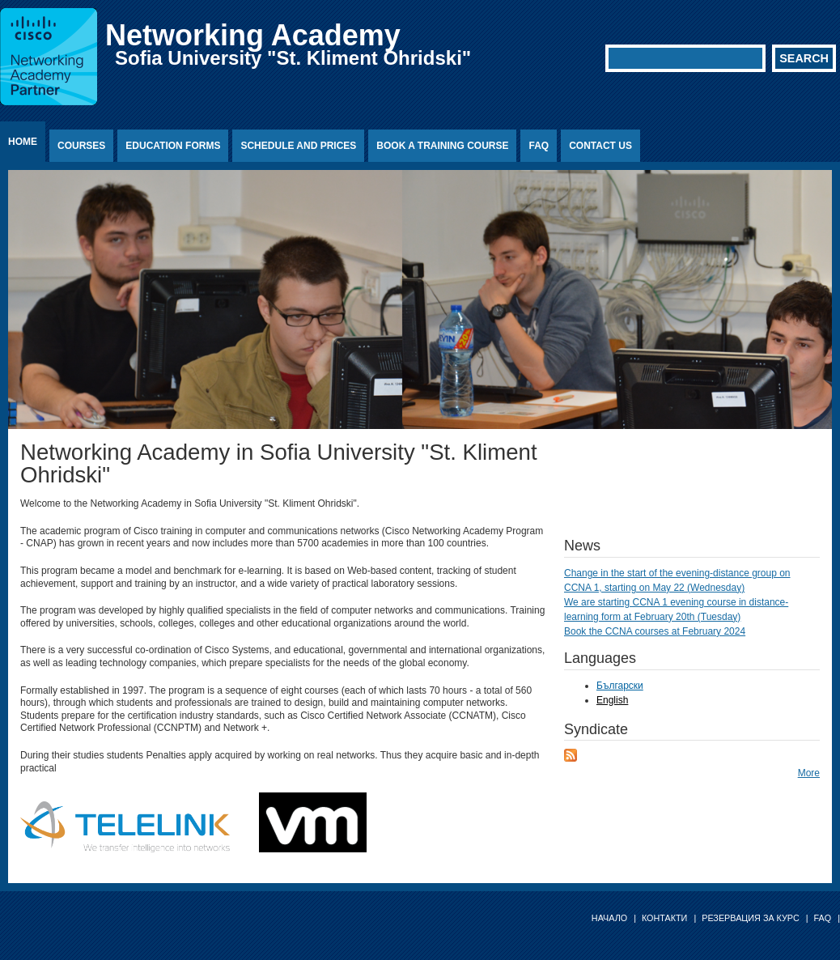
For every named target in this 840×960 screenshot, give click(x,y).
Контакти (664, 918)
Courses (81, 145)
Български (619, 685)
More (809, 773)
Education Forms (172, 145)
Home (22, 141)
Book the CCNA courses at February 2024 (654, 631)
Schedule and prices (298, 145)
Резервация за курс (751, 918)
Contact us (600, 145)
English (612, 700)
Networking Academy (253, 35)
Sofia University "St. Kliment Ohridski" (293, 58)
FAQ (538, 145)
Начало (609, 918)
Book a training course (442, 145)
